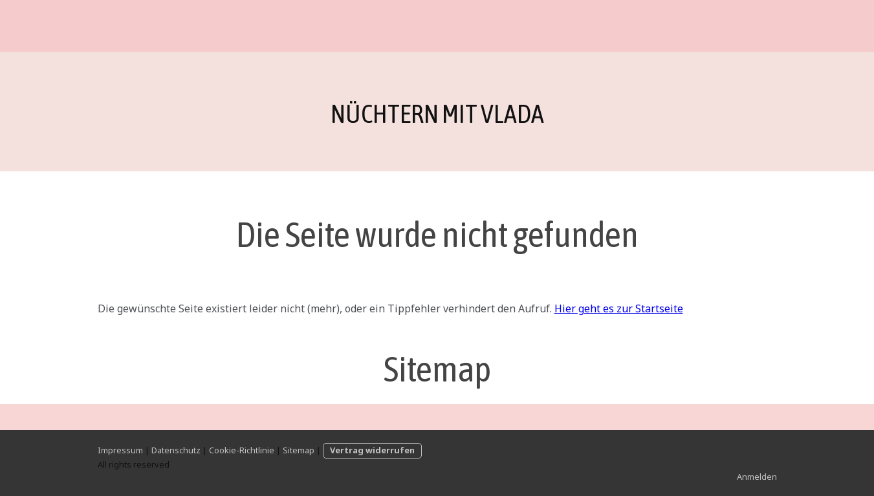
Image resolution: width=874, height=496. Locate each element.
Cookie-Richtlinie (241, 450)
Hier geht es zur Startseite (618, 308)
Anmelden (757, 476)
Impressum (120, 450)
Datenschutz (176, 450)
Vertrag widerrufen (372, 450)
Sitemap (298, 450)
